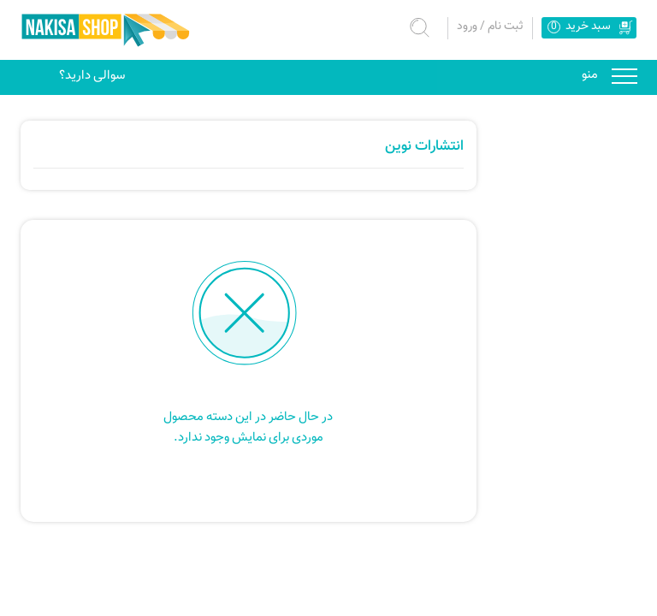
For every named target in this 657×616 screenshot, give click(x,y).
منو (624, 74)
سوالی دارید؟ (92, 75)
